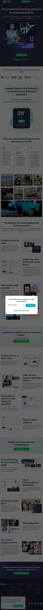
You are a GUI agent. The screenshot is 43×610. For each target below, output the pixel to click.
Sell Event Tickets (12, 587)
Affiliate (19, 592)
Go (30, 305)
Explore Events (12, 594)
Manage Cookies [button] (7, 606)
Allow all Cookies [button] (18, 606)
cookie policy (13, 602)
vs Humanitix (37, 592)
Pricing (10, 596)
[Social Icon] (29, 603)
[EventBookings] (7, 2)
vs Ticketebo (37, 589)
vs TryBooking (38, 586)
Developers (29, 589)
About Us (20, 586)
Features (11, 586)
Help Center (29, 586)
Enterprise (11, 592)
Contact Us (29, 587)
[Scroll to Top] (41, 606)
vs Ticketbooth (38, 591)
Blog (19, 587)
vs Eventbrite (37, 587)
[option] (7, 180)
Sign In (19, 591)
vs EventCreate (38, 594)
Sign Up (19, 589)
